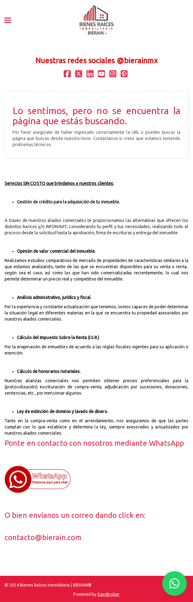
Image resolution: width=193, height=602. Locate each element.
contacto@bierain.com (43, 537)
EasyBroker (109, 594)
